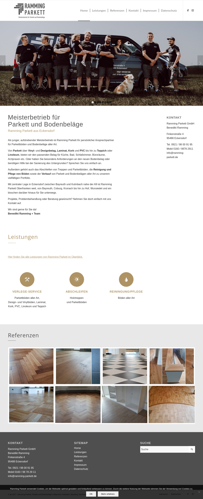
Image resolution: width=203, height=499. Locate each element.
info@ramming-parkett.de (22, 476)
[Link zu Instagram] (192, 10)
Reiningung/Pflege (126, 291)
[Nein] (199, 492)
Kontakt (12, 203)
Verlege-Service (27, 291)
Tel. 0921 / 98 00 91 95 (180, 144)
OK (91, 494)
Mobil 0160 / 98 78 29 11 (22, 472)
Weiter (200, 63)
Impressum (80, 464)
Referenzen (80, 456)
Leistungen (80, 452)
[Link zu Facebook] (188, 10)
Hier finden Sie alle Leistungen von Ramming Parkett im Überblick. (45, 257)
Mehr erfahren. (108, 494)
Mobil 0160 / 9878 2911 (180, 148)
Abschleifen (77, 291)
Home (77, 448)
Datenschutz (81, 469)
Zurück (3, 63)
